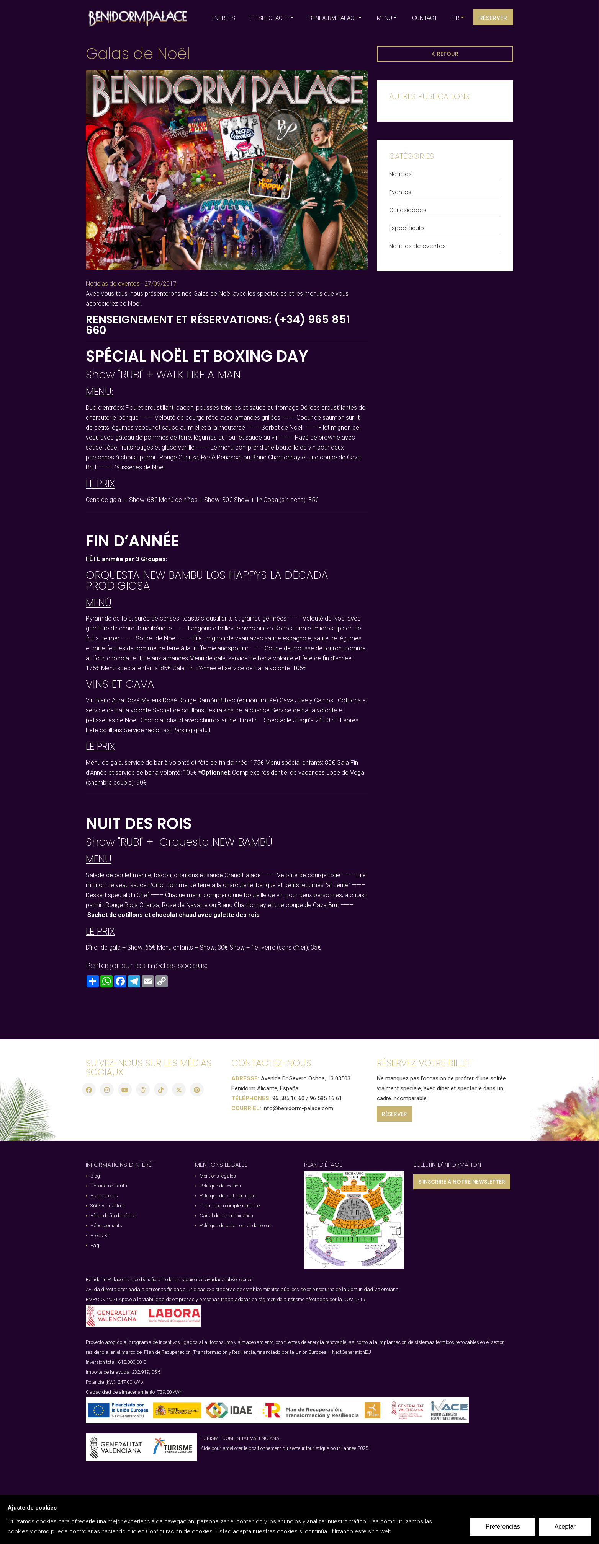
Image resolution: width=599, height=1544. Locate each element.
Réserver (493, 18)
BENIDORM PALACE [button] (333, 18)
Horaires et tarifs (108, 1184)
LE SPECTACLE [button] (269, 18)
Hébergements (106, 1223)
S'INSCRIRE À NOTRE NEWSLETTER (461, 1180)
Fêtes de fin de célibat (113, 1214)
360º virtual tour (107, 1204)
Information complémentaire (230, 1204)
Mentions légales (218, 1174)
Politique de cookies (220, 1184)
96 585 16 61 (326, 1096)
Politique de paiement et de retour (235, 1223)
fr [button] (456, 18)
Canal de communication (226, 1214)
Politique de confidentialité (227, 1194)
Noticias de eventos (113, 283)
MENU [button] (384, 18)
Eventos (400, 192)
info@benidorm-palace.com (298, 1106)
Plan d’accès (104, 1194)
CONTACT (424, 18)
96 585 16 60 (288, 1096)
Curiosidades (407, 210)
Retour (445, 54)
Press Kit (100, 1233)
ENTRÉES (223, 18)
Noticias (400, 174)
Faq (94, 1243)
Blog (95, 1174)
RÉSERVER (394, 1112)
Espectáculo (406, 228)
